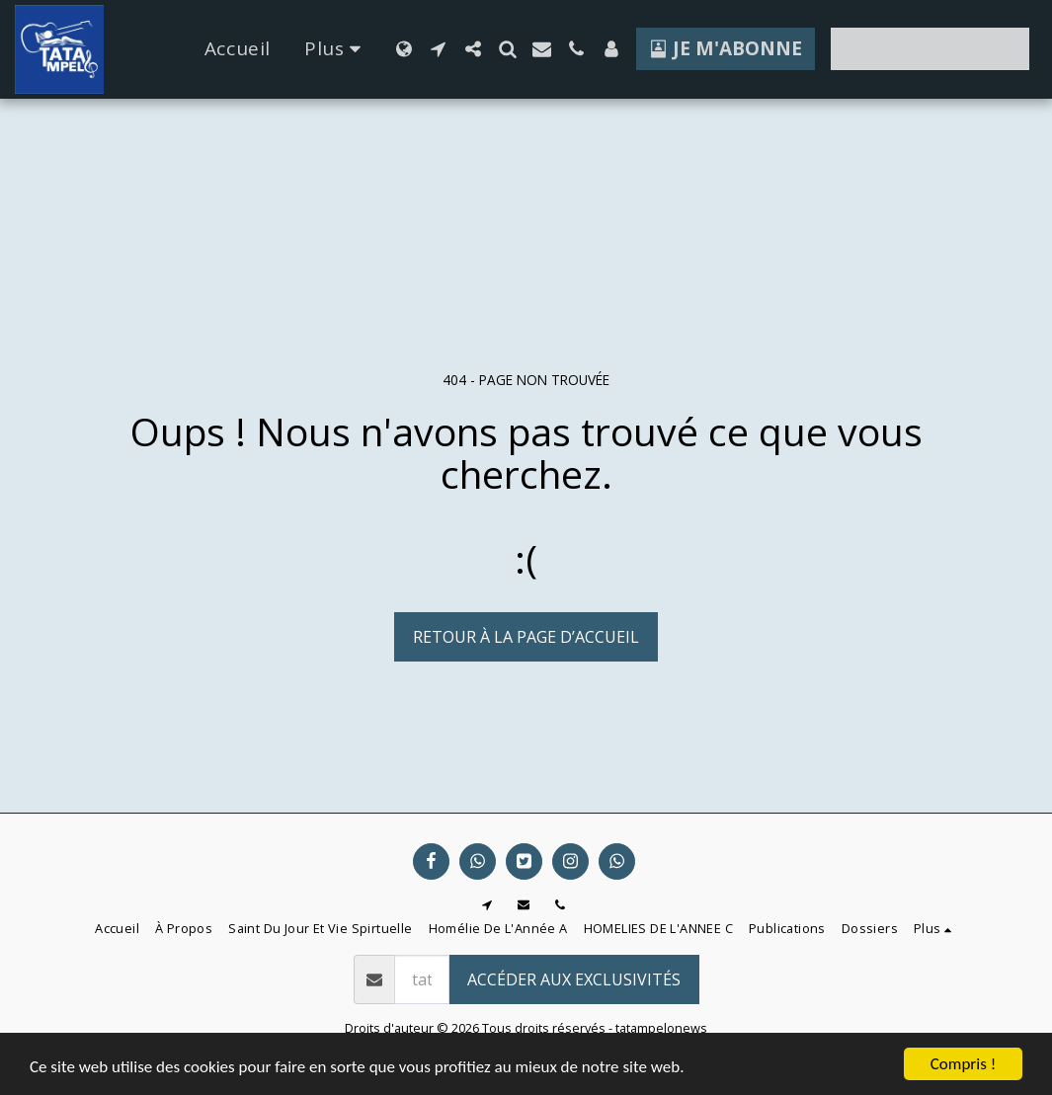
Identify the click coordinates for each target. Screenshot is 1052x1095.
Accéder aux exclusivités (574, 979)
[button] (438, 48)
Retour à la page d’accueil (526, 637)
